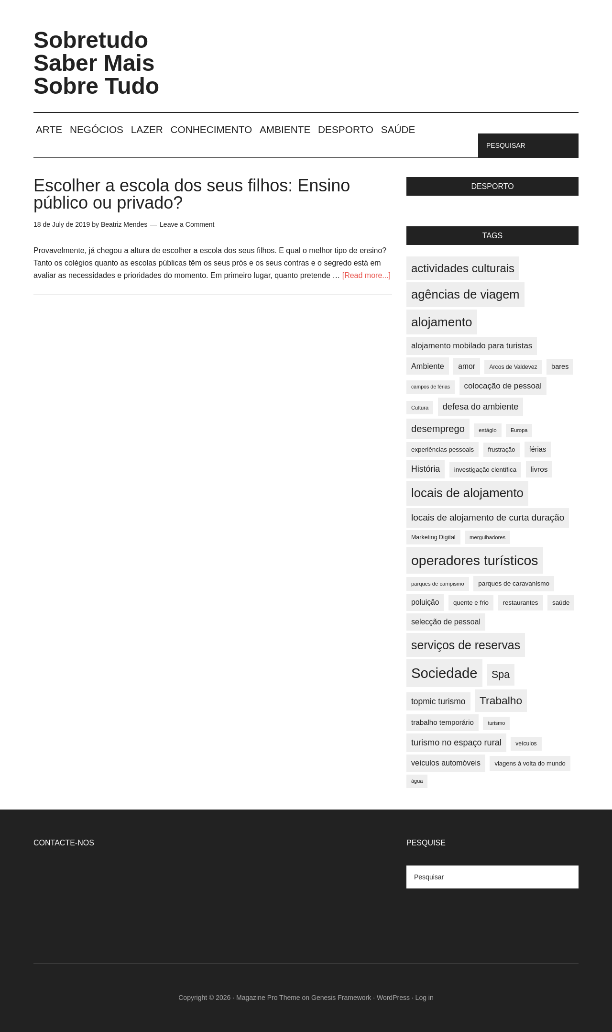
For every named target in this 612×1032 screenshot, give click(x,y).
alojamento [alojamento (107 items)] (441, 322)
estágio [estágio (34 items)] (487, 430)
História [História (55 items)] (425, 469)
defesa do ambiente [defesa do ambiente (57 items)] (481, 406)
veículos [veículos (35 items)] (525, 743)
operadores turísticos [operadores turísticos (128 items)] (474, 560)
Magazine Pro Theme (268, 997)
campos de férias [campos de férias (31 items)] (430, 386)
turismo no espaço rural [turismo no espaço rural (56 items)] (456, 742)
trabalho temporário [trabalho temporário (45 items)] (442, 722)
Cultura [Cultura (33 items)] (419, 408)
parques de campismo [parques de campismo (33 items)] (437, 584)
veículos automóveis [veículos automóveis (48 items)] (446, 763)
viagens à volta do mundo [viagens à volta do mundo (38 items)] (529, 763)
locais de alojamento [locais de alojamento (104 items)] (467, 492)
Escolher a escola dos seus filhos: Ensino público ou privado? (191, 194)
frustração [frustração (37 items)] (501, 449)
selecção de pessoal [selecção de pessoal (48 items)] (446, 622)
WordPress (393, 997)
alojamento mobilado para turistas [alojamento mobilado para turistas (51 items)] (471, 345)
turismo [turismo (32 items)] (496, 723)
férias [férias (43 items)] (537, 449)
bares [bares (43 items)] (559, 366)
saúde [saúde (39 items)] (560, 602)
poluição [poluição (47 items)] (425, 602)
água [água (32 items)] (417, 781)
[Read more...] (366, 275)
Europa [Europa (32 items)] (519, 430)
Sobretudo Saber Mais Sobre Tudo (96, 63)
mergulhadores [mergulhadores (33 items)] (487, 537)
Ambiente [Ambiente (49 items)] (427, 366)
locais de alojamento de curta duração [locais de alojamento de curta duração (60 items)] (487, 517)
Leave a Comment (187, 224)
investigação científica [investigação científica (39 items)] (485, 469)
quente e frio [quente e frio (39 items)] (471, 602)
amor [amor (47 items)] (466, 366)
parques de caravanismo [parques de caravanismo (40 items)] (513, 583)
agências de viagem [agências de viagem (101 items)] (465, 294)
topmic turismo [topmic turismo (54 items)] (438, 701)
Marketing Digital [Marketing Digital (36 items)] (433, 537)
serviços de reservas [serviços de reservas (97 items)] (465, 645)
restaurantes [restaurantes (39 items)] (520, 602)
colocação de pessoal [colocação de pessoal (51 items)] (503, 385)
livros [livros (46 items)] (539, 469)
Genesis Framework (341, 997)
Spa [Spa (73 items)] (501, 674)
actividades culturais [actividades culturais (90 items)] (462, 268)
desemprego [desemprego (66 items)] (438, 428)
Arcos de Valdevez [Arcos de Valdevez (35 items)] (513, 367)
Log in (424, 997)
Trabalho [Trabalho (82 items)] (501, 700)
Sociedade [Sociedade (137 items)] (444, 673)
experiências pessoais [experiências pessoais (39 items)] (442, 449)
